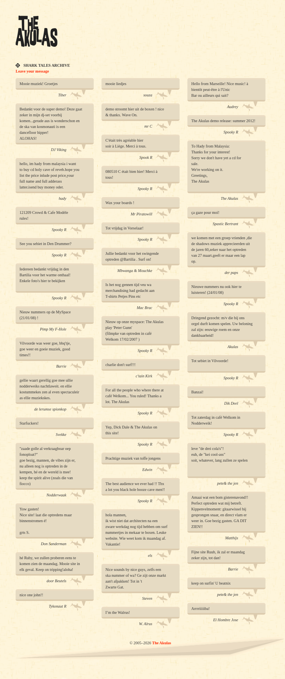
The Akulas (161, 643)
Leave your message (32, 71)
